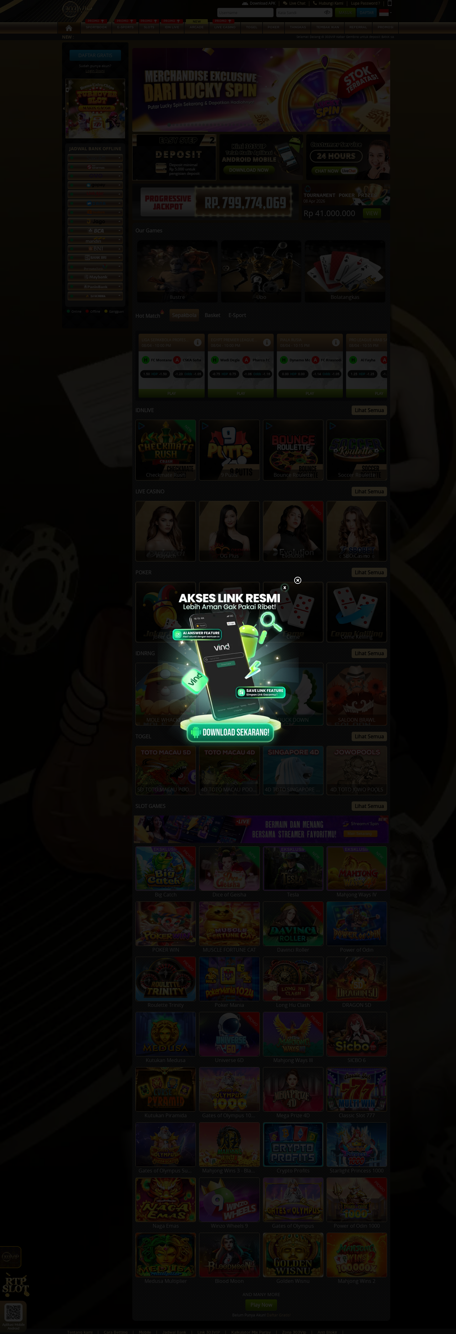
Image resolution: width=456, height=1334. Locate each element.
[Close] (297, 581)
